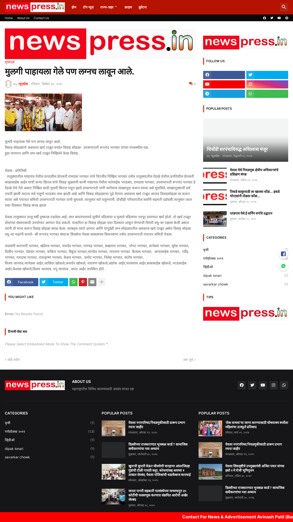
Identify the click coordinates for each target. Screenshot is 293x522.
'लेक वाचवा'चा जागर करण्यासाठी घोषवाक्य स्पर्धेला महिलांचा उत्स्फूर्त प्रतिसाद (256, 424)
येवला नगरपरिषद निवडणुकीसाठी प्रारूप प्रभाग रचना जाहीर (156, 424)
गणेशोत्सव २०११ (245, 258)
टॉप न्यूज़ (88, 7)
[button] (284, 7)
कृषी (245, 249)
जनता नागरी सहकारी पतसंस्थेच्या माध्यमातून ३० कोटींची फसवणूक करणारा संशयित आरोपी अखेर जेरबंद (158, 495)
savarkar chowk (245, 284)
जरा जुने (188, 360)
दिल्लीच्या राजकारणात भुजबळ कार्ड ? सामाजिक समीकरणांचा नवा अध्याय (158, 446)
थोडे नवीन (13, 360)
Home (9, 18)
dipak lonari (245, 275)
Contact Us (41, 18)
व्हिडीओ (245, 266)
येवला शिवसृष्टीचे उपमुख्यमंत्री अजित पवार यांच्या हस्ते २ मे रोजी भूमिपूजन (254, 468)
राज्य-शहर (106, 7)
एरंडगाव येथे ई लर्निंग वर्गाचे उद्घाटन (251, 213)
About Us (23, 18)
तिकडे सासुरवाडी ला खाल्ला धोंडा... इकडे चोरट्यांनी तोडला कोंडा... (255, 194)
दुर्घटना (143, 7)
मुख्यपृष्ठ (9, 62)
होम (74, 7)
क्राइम (128, 7)
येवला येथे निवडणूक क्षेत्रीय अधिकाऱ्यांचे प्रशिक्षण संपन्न (254, 172)
